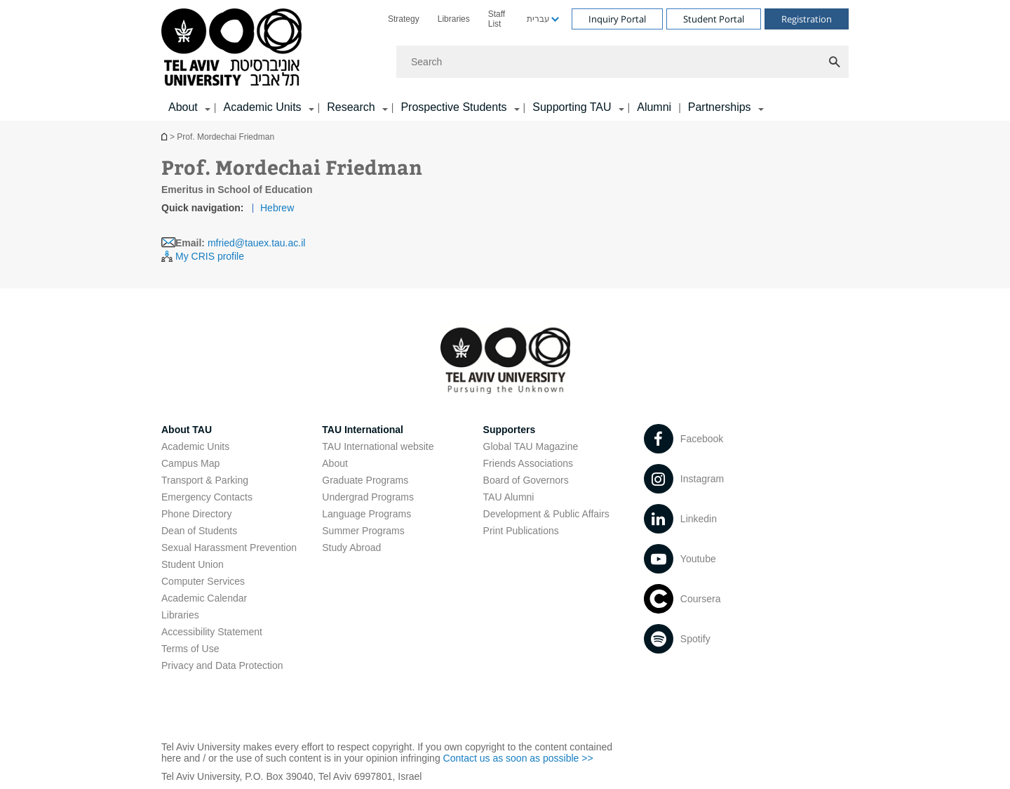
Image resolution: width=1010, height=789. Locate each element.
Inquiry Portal (617, 19)
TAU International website (377, 446)
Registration (806, 19)
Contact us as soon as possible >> (518, 758)
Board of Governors (526, 480)
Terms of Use (190, 648)
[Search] (622, 62)
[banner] (505, 60)
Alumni (654, 107)
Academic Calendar (204, 598)
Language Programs (366, 513)
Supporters (509, 429)
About (335, 463)
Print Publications (521, 530)
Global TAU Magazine (531, 446)
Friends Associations (528, 463)
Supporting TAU (571, 107)
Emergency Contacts (206, 497)
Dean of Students (199, 530)
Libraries (454, 19)
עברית (538, 19)
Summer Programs (363, 530)
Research (351, 107)
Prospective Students (453, 107)
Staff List (496, 19)
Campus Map (190, 463)
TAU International (362, 429)
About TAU (186, 429)
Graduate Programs (365, 480)
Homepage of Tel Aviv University (165, 136)
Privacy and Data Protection (222, 665)
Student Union (192, 564)
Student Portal (713, 19)
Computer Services (203, 581)
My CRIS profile (209, 256)
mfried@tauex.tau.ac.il (257, 242)
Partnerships (719, 107)
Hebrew (277, 207)
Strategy (403, 19)
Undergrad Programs (368, 497)
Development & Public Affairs (546, 513)
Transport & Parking (204, 480)
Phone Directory (196, 513)
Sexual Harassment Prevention (229, 547)
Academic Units (262, 107)
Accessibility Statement (211, 631)
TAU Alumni (508, 497)
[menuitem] (404, 19)
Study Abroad (351, 547)
